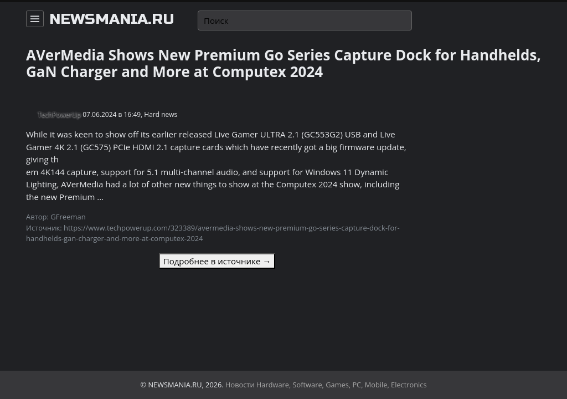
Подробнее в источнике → (217, 261)
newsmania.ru (111, 19)
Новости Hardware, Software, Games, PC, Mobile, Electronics (326, 385)
